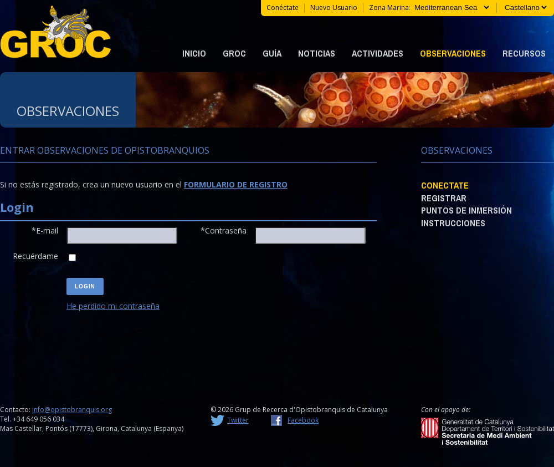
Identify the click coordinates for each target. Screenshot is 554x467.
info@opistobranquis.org (72, 409)
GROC (234, 53)
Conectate (445, 185)
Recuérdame (35, 256)
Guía (272, 53)
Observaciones (453, 53)
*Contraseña (224, 230)
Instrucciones (453, 223)
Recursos (524, 53)
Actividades (377, 53)
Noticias (316, 53)
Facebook (303, 420)
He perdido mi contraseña (113, 306)
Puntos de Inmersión (466, 210)
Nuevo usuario (333, 7)
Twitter (238, 420)
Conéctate (282, 7)
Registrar (443, 198)
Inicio (194, 53)
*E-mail (45, 230)
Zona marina (389, 7)
